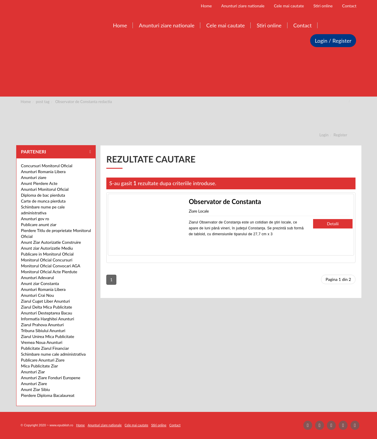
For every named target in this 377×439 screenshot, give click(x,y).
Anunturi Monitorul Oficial (45, 189)
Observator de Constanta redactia (83, 101)
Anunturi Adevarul (37, 277)
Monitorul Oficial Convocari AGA (50, 265)
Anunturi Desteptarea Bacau (46, 312)
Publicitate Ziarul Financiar (45, 348)
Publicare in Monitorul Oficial (47, 253)
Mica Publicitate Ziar (39, 365)
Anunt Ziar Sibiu (35, 389)
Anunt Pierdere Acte (39, 183)
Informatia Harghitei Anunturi (47, 318)
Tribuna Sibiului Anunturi (43, 330)
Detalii (333, 223)
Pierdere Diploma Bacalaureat (48, 395)
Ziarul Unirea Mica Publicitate (47, 336)
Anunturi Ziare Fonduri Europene (50, 377)
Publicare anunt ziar (39, 224)
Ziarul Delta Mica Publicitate (46, 306)
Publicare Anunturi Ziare (43, 359)
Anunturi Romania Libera (43, 171)
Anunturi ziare (34, 177)
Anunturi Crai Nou (37, 295)
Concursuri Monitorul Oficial (46, 165)
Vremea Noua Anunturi (41, 342)
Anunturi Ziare (34, 383)
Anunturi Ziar (33, 371)
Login (324, 134)
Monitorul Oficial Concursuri (46, 259)
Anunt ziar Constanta (40, 283)
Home (26, 101)
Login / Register (333, 40)
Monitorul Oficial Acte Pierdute (49, 271)
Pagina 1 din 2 (338, 279)
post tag (42, 101)
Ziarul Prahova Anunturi (42, 324)
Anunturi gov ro (35, 218)
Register (340, 134)
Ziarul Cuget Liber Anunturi (45, 301)
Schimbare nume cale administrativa (53, 354)
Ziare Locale (199, 211)
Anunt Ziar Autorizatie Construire (51, 242)
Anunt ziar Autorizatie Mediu (47, 248)
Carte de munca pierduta (43, 200)
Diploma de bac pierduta (43, 195)
